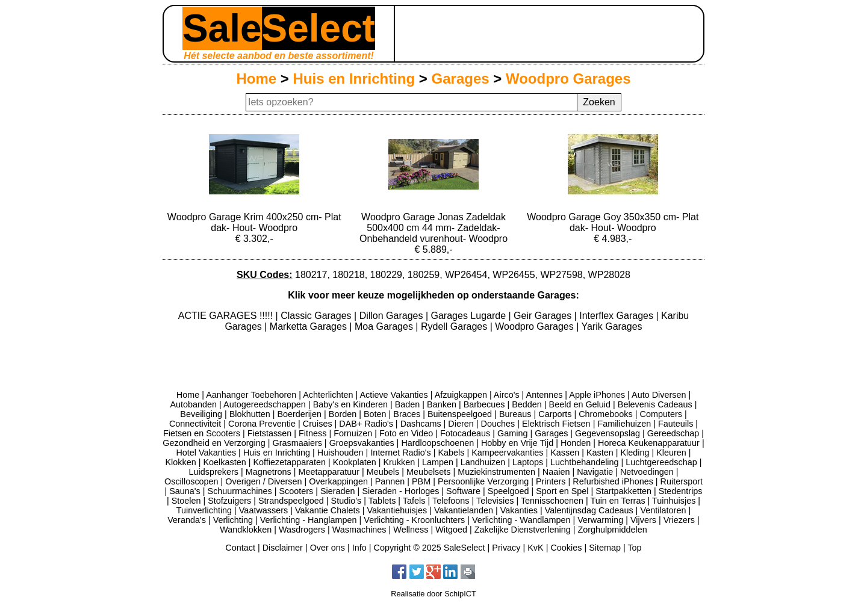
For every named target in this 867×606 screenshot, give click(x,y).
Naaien (556, 472)
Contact (240, 547)
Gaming (512, 433)
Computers (661, 414)
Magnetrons (268, 472)
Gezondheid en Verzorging (214, 443)
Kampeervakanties (507, 452)
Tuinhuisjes (673, 501)
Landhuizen (483, 462)
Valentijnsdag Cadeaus (589, 510)
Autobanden (193, 404)
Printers (551, 481)
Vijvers (643, 520)
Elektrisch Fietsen (556, 423)
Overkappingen (338, 481)
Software (463, 491)
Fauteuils (675, 423)
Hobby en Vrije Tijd (517, 443)
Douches (498, 423)
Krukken (399, 462)
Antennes (544, 395)
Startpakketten (623, 491)
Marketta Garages (310, 326)
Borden (342, 414)
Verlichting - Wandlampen (521, 520)
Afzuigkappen (461, 395)
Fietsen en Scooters (201, 433)
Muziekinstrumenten (496, 472)
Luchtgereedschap (661, 462)
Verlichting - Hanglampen (308, 520)
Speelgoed (508, 491)
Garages (460, 78)
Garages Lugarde (470, 316)
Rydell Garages (455, 326)
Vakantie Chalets (327, 510)
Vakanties (519, 510)
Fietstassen (269, 433)
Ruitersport (681, 481)
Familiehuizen (624, 423)
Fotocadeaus (465, 433)
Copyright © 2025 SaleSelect (429, 547)
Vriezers (679, 520)
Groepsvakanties (361, 443)
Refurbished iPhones (613, 481)
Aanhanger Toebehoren (251, 395)
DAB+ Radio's (366, 423)
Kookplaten (354, 462)
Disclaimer (283, 547)
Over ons (327, 547)
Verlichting (233, 520)
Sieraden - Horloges (400, 491)
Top (634, 547)
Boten (375, 414)
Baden (407, 404)
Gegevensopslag (607, 433)
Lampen (437, 462)
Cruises (317, 423)
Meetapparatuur (328, 472)
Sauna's (184, 491)
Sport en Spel (562, 491)
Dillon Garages (392, 316)
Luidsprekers (213, 472)
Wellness (410, 529)
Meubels (383, 472)
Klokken (181, 462)
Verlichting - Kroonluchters (414, 520)
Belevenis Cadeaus (655, 404)
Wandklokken (246, 529)
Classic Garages (317, 316)
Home (256, 78)
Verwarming (600, 520)
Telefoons (451, 501)
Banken (441, 404)
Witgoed (451, 529)
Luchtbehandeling (584, 462)
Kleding (634, 452)
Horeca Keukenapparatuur (649, 443)
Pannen (390, 481)
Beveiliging (201, 414)
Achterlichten (328, 395)
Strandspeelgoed (291, 501)
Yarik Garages (611, 326)
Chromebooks (606, 414)
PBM (421, 481)
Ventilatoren (663, 510)
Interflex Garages (617, 316)
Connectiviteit (195, 423)
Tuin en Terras (617, 501)
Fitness (312, 433)
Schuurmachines (240, 491)
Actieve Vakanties (393, 395)
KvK (535, 547)
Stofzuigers (229, 501)
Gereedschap (673, 433)
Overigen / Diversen (263, 481)
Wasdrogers (302, 529)
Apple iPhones (597, 395)
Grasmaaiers (297, 443)
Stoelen (186, 501)
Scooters (296, 491)
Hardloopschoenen (437, 443)
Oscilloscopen (191, 481)
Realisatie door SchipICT (433, 593)
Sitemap (605, 547)
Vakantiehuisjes (397, 510)
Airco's (507, 395)
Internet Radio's (400, 452)
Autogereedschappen (264, 404)
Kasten (600, 452)
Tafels (414, 501)
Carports (554, 414)
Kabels (451, 452)
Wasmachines (359, 529)
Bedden (527, 404)
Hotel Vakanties (206, 452)
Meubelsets (428, 472)
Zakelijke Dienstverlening (522, 529)
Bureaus (515, 414)
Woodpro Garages (568, 78)
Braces (406, 414)
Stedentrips (681, 491)
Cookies (566, 547)
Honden (576, 443)
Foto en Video (406, 433)
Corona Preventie (262, 423)
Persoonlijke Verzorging (483, 481)
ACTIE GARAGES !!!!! (227, 316)
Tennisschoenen (552, 501)
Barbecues (484, 404)
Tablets (382, 501)
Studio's (346, 501)
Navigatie (595, 472)
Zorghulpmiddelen (612, 529)
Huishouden (340, 452)
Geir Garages (544, 316)
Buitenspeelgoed (459, 414)
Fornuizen (353, 433)
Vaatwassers (263, 510)
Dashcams (420, 423)
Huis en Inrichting (354, 78)
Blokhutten (249, 414)
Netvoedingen (647, 472)
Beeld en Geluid (580, 404)
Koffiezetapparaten (289, 462)
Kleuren (671, 452)
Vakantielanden (463, 510)
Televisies (495, 501)
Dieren (460, 423)
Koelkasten (224, 462)
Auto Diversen (659, 395)
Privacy (506, 547)
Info (359, 547)
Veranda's (186, 520)
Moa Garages (385, 326)
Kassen (564, 452)
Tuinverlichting (204, 510)
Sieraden (337, 491)
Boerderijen (299, 414)
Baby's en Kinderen (350, 404)
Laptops (527, 462)
